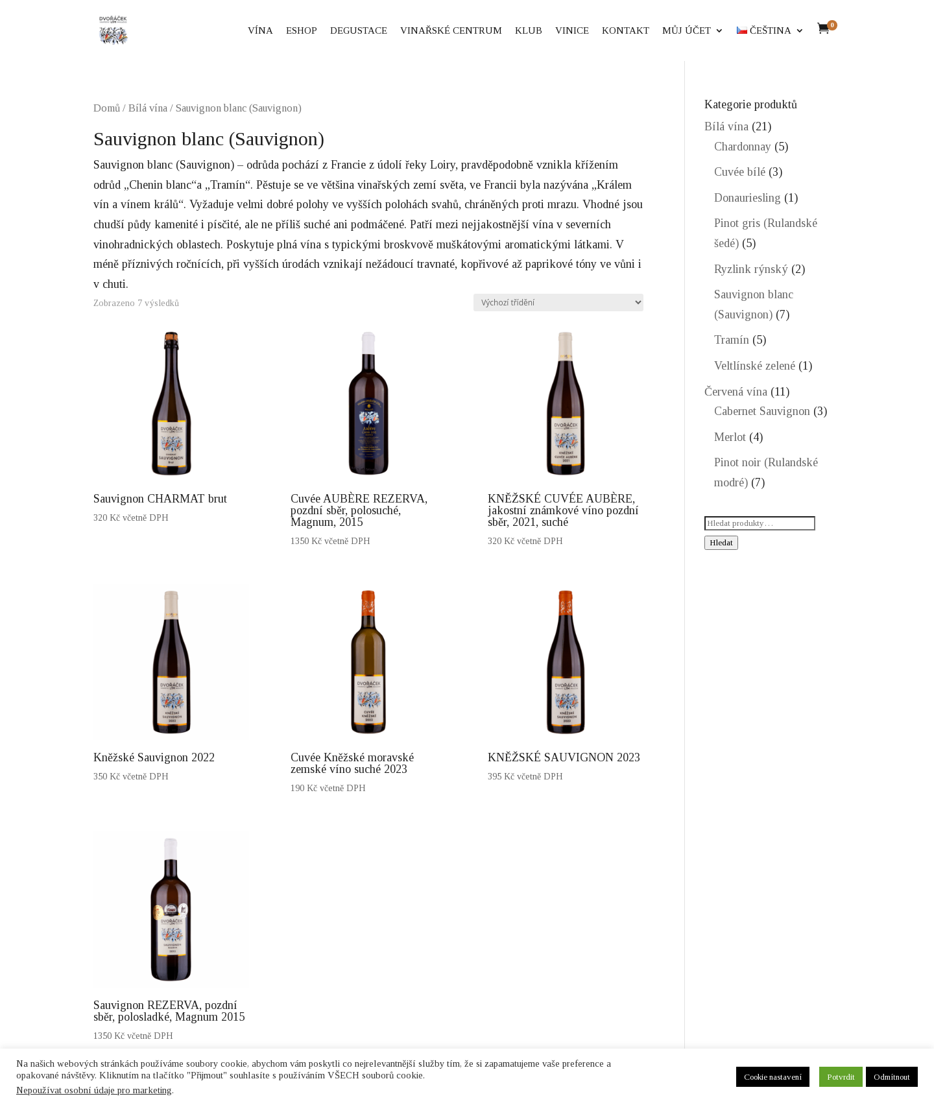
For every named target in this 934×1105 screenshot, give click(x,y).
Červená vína (735, 391)
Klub (528, 31)
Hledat (721, 542)
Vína (260, 31)
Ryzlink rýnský (751, 269)
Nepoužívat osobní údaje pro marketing (94, 1090)
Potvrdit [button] (841, 1077)
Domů (106, 108)
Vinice (572, 31)
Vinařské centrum (451, 31)
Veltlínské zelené (754, 365)
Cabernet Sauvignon (762, 411)
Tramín (731, 339)
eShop (301, 31)
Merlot (730, 437)
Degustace (358, 31)
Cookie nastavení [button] (773, 1077)
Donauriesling (747, 197)
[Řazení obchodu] (558, 302)
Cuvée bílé (739, 171)
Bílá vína (147, 108)
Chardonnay (742, 146)
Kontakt (625, 31)
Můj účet (686, 31)
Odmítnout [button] (892, 1077)
